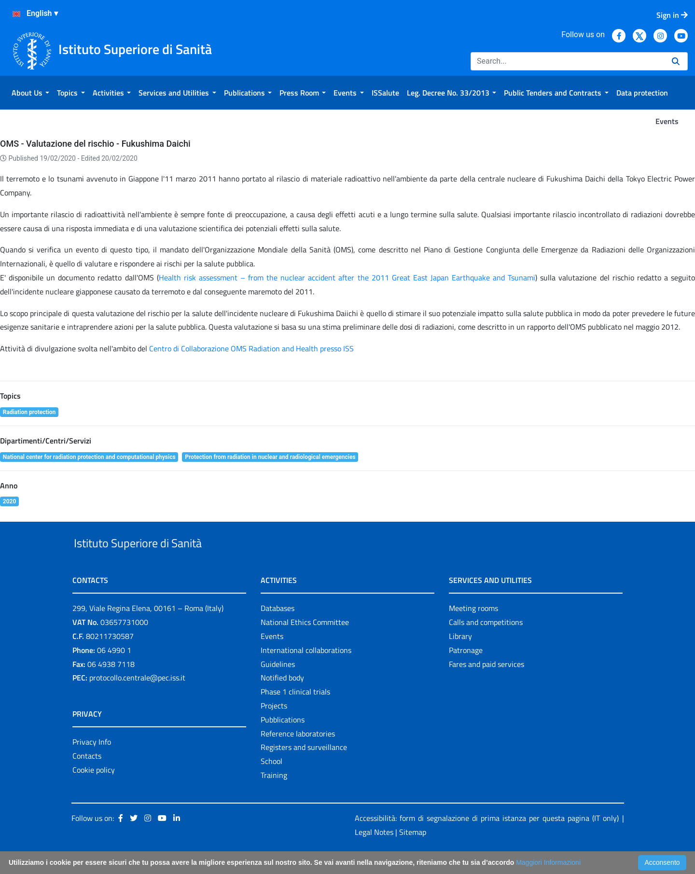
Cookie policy (93, 792)
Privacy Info (91, 764)
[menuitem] (30, 92)
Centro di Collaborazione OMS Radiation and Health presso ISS (251, 348)
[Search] (567, 61)
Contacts (86, 778)
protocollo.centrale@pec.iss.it (137, 700)
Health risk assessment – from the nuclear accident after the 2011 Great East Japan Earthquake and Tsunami (347, 277)
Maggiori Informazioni (548, 862)
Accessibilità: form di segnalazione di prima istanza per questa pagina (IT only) (487, 840)
